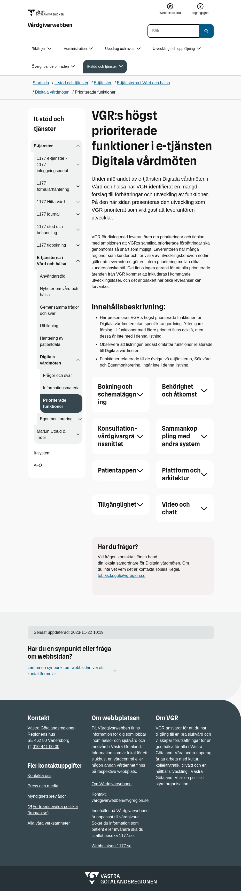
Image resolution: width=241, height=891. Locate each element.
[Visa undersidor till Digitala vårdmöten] (78, 360)
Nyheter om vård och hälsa (59, 291)
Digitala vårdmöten (50, 360)
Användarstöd (53, 276)
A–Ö (38, 465)
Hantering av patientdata (52, 341)
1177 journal (48, 214)
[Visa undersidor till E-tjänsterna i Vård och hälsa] (78, 260)
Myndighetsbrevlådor (47, 796)
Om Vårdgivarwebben (112, 784)
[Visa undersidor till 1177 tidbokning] (78, 245)
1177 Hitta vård (51, 202)
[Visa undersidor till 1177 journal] (78, 214)
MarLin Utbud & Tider (51, 434)
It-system (42, 453)
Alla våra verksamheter (49, 823)
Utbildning (49, 326)
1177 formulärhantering (53, 186)
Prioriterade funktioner (54, 403)
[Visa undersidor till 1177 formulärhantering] (78, 186)
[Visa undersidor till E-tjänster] (78, 146)
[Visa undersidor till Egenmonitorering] (80, 419)
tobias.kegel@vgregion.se (121, 575)
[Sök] (173, 31)
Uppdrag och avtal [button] (123, 48)
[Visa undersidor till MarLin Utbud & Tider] (78, 434)
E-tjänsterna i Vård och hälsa (51, 260)
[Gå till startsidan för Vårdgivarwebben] (50, 18)
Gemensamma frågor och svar (59, 310)
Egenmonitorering (56, 419)
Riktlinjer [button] (42, 48)
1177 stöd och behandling (50, 229)
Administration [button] (78, 48)
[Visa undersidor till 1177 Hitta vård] (78, 201)
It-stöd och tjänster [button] (105, 66)
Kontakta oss (40, 775)
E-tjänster (43, 146)
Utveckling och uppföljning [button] (177, 48)
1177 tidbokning (51, 245)
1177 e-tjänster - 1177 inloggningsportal (52, 164)
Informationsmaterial (62, 388)
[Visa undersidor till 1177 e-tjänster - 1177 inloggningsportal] (78, 164)
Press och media (43, 786)
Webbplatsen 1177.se (111, 846)
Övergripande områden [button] (53, 66)
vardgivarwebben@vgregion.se (120, 800)
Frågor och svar (57, 375)
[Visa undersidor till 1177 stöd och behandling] (78, 229)
